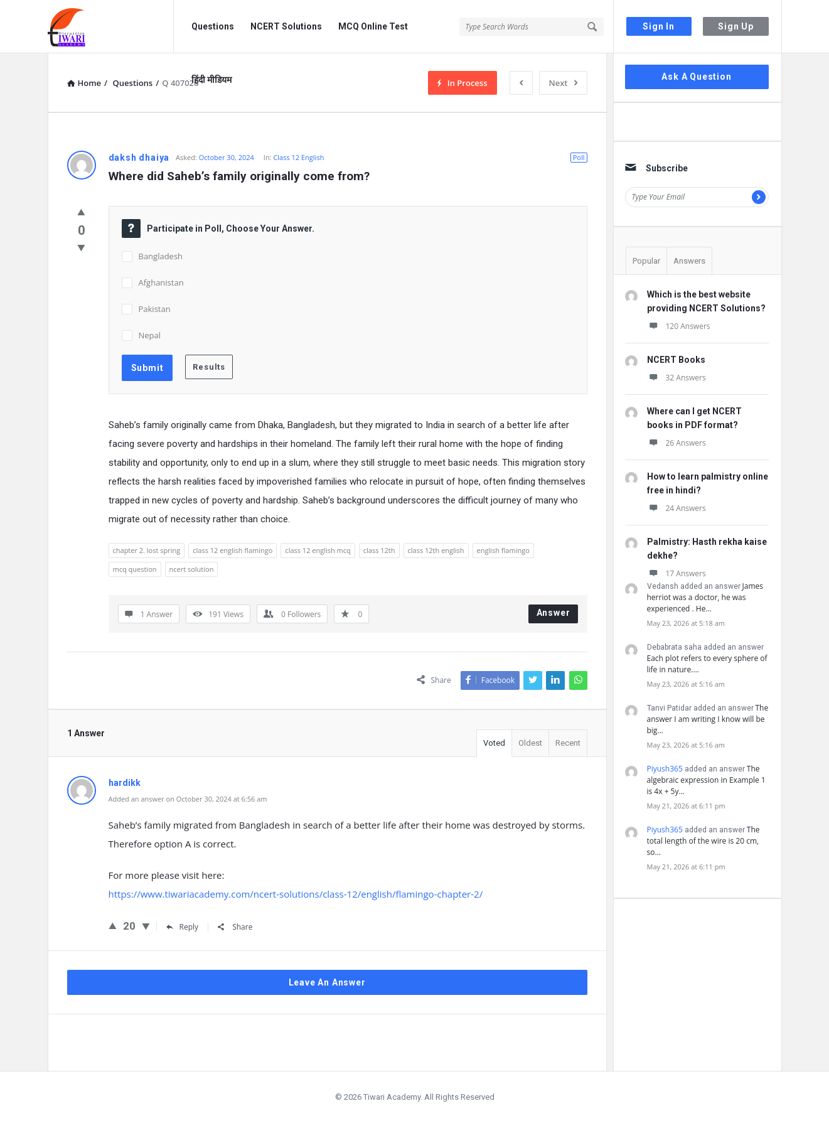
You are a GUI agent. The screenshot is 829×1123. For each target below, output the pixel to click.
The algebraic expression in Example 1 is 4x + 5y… (706, 780)
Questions (212, 26)
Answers (689, 261)
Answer (553, 613)
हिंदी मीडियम (211, 80)
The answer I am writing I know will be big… (708, 719)
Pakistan (155, 308)
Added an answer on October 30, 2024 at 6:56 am (188, 798)
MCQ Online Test (373, 26)
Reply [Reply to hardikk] (182, 927)
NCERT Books (676, 360)
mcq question (135, 569)
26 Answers (676, 443)
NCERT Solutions (286, 26)
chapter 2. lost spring (147, 550)
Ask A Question (696, 77)
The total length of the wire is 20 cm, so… (703, 840)
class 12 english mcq (317, 550)
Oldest (530, 743)
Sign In (659, 26)
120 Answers (678, 326)
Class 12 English (298, 157)
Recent (567, 743)
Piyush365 (665, 768)
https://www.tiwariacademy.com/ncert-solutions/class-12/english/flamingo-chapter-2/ (296, 894)
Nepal (150, 335)
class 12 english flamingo (232, 550)
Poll (579, 157)
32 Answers (676, 377)
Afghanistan (161, 282)
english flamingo (503, 550)
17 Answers (676, 573)
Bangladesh (161, 256)
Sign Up (736, 26)
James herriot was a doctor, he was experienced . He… (705, 597)
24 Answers (676, 508)
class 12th (379, 550)
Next (563, 83)
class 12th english (436, 550)
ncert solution (191, 569)
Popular (646, 261)
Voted (494, 743)
